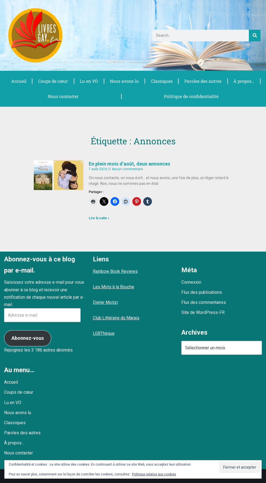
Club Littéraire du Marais (116, 317)
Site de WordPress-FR (203, 312)
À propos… (244, 81)
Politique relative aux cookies (154, 474)
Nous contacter (63, 96)
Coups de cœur (53, 81)
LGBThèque (104, 333)
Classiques (162, 81)
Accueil (18, 81)
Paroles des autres (203, 81)
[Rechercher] (255, 35)
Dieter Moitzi (105, 302)
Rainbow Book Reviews (115, 271)
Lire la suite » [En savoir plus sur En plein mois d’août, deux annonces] (99, 218)
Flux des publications (201, 292)
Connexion (191, 282)
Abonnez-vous (27, 338)
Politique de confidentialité (191, 96)
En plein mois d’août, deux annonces (129, 164)
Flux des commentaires (203, 302)
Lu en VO (89, 81)
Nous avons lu (124, 81)
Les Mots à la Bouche (113, 286)
